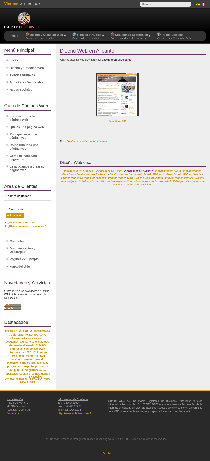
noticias (15, 359)
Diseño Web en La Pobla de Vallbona (83, 177)
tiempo (45, 373)
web (92, 141)
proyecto (28, 366)
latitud (30, 352)
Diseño (70, 141)
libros (13, 355)
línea (21, 355)
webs (47, 378)
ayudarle (25, 341)
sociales (24, 373)
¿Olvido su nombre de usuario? (26, 226)
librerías (42, 352)
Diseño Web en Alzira (168, 170)
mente (29, 355)
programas (14, 366)
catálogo (43, 341)
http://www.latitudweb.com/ (74, 413)
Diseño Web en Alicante (138, 170)
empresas (16, 348)
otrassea (27, 359)
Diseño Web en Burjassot (92, 174)
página (15, 369)
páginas (31, 370)
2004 (23, 382)
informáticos (16, 352)
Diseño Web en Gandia (187, 174)
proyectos (41, 366)
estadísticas (42, 331)
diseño (25, 330)
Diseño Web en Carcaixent (125, 174)
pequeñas (13, 362)
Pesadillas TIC (117, 121)
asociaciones (36, 338)
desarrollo (15, 345)
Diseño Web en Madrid (149, 177)
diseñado (28, 345)
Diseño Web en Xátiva (139, 184)
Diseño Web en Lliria (120, 177)
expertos (39, 348)
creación (82, 141)
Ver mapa (13, 413)
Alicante (102, 141)
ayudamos (12, 341)
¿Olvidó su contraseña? (22, 222)
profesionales (39, 362)
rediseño (40, 334)
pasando (39, 359)
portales (25, 362)
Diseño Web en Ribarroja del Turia (112, 181)
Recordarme (16, 209)
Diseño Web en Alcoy (109, 170)
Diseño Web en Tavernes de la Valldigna (159, 181)
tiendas (9, 378)
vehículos (21, 378)
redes (42, 370)
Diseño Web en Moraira (179, 177)
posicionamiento (21, 334)
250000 (31, 382)
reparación (11, 373)
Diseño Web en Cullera (158, 174)
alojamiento (18, 338)
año (34, 341)
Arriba (106, 452)
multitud (40, 355)
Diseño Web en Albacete (79, 170)
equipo (28, 348)
